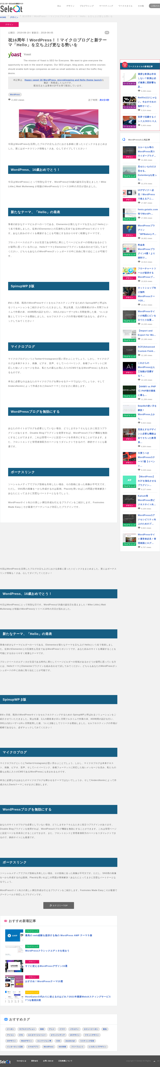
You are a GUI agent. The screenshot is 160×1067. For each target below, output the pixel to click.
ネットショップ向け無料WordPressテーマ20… (147, 294)
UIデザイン (11, 1041)
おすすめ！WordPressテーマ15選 (44, 981)
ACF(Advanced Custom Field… (146, 349)
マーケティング (106, 8)
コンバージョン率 (44, 1041)
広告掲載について (65, 1061)
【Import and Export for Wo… (147, 333)
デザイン (71, 8)
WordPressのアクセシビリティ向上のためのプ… (147, 519)
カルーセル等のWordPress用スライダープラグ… (147, 151)
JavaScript (70, 1041)
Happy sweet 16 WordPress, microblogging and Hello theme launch (63, 80)
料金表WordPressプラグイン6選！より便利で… (146, 251)
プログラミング (87, 8)
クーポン (10, 1029)
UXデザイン (75, 1035)
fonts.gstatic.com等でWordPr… (147, 211)
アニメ (51, 1029)
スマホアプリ (33, 1047)
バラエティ (74, 1029)
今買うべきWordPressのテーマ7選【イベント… (146, 459)
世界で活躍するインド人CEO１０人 (147, 119)
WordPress (15, 95)
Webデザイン (26, 1041)
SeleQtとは (21, 1061)
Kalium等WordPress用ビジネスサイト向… (147, 500)
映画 (42, 1029)
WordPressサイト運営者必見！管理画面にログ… (147, 538)
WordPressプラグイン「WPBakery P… (147, 229)
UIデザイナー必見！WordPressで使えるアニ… (146, 194)
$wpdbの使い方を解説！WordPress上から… (147, 412)
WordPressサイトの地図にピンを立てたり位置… (147, 315)
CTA (21, 1035)
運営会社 (34, 1061)
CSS (58, 1041)
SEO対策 (62, 1047)
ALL (60, 8)
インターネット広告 (15, 1047)
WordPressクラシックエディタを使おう (47, 950)
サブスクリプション (27, 1029)
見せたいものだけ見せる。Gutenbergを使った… (147, 173)
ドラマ (62, 1029)
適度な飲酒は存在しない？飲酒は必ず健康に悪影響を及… (147, 80)
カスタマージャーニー (37, 1035)
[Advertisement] (58, 548)
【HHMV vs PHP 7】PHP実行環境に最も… (147, 390)
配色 (105, 1029)
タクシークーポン (91, 1029)
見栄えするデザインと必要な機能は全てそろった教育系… (147, 435)
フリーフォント (77, 1047)
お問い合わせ (48, 1061)
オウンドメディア (58, 1035)
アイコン (10, 1035)
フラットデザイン (92, 1035)
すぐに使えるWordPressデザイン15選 (46, 966)
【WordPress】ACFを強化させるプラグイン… (147, 480)
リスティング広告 (87, 1041)
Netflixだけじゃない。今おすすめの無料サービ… (147, 101)
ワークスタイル (125, 8)
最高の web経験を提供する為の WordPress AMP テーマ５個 (59, 935)
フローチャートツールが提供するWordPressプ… (147, 272)
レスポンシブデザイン (97, 1047)
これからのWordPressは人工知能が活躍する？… (146, 369)
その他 (140, 8)
